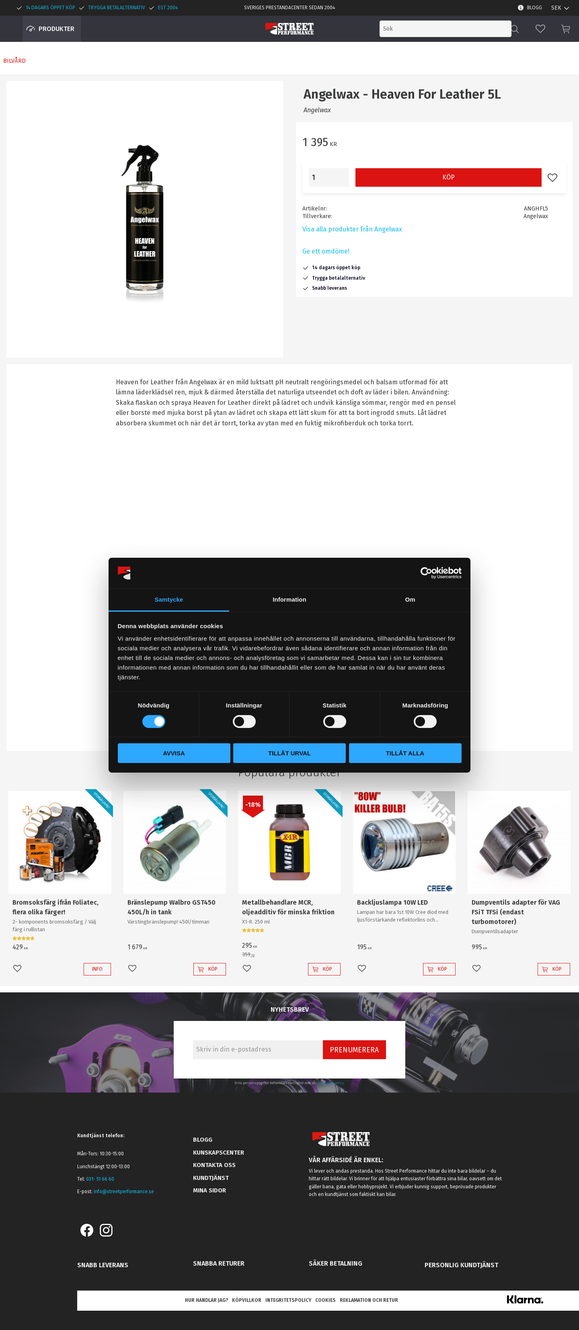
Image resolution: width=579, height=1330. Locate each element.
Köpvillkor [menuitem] (246, 1300)
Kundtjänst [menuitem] (211, 1178)
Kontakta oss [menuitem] (214, 1165)
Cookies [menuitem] (325, 1300)
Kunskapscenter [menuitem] (218, 1152)
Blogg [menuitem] (534, 7)
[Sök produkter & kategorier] (445, 29)
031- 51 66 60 (100, 1179)
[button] (540, 29)
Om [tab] (410, 599)
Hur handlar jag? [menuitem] (206, 1300)
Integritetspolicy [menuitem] (288, 1300)
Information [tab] (289, 599)
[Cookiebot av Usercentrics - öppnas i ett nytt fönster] (426, 573)
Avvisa (174, 753)
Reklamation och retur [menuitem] (369, 1300)
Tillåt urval (289, 753)
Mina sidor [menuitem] (209, 1190)
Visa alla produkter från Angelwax (352, 229)
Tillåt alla (405, 753)
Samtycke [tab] (169, 599)
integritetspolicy (331, 1083)
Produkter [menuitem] (56, 29)
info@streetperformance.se (124, 1191)
